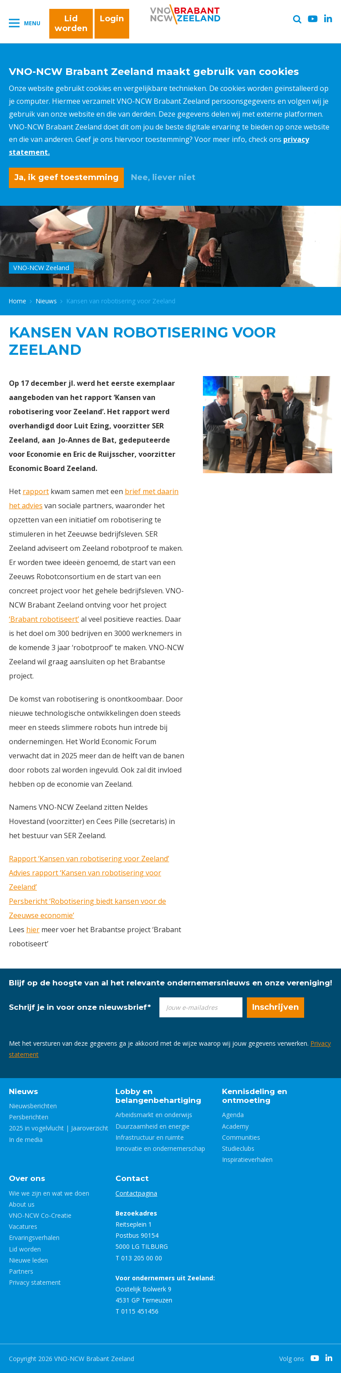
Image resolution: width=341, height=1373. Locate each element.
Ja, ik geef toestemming (66, 177)
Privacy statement (35, 1282)
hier (33, 929)
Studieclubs (238, 1148)
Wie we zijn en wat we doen (49, 1193)
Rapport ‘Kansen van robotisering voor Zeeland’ (89, 858)
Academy (235, 1126)
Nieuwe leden (28, 1260)
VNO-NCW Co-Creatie (40, 1215)
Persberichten (28, 1117)
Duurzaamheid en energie (152, 1126)
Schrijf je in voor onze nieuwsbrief (80, 1007)
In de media (26, 1139)
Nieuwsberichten (33, 1106)
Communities (241, 1137)
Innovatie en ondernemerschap (160, 1148)
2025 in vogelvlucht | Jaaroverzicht (58, 1128)
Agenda (233, 1114)
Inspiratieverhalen (247, 1159)
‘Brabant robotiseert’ (44, 619)
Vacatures (23, 1226)
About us (22, 1204)
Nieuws (46, 301)
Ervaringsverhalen (34, 1237)
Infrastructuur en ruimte (149, 1137)
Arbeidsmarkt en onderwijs (153, 1114)
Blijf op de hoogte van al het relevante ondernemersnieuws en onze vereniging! (170, 982)
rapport (36, 491)
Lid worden (71, 23)
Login (112, 19)
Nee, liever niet (163, 177)
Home (17, 301)
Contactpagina (136, 1193)
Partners (21, 1271)
